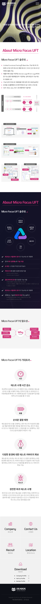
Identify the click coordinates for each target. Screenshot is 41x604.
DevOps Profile (20, 581)
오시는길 (26, 600)
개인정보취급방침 (17, 600)
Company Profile (21, 576)
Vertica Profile (20, 578)
